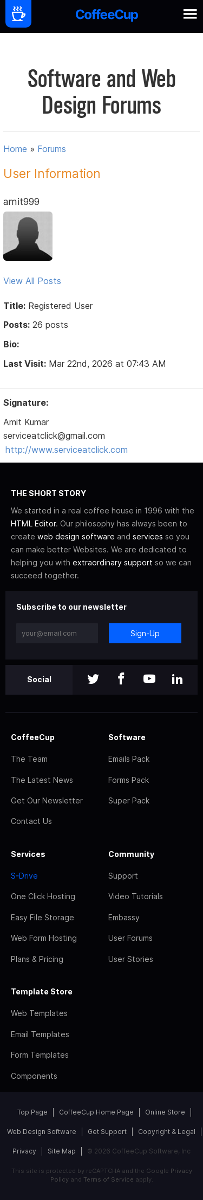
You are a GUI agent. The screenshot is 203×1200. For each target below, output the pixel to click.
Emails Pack (128, 758)
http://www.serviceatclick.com (66, 449)
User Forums (130, 937)
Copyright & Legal (166, 1132)
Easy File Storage (42, 917)
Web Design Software (41, 1132)
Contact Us (31, 821)
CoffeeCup (33, 737)
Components (34, 1075)
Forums (51, 148)
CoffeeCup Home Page (96, 1112)
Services (28, 854)
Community (131, 854)
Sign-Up (145, 633)
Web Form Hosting (44, 937)
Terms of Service (108, 1179)
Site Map (62, 1151)
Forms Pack (128, 779)
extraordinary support (113, 562)
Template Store (42, 991)
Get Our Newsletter (47, 800)
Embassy (124, 917)
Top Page (32, 1112)
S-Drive (24, 875)
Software (127, 737)
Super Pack (128, 800)
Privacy (24, 1151)
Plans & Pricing (37, 959)
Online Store (165, 1112)
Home (15, 148)
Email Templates (40, 1034)
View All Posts (32, 280)
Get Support (107, 1132)
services (148, 536)
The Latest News (42, 779)
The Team (29, 758)
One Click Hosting (43, 896)
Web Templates (39, 1013)
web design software (76, 536)
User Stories (130, 959)
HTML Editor (33, 523)
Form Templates (40, 1054)
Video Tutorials (135, 896)
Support (123, 875)
